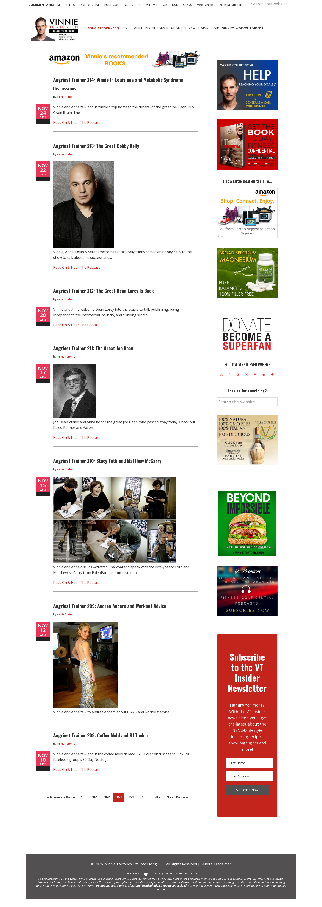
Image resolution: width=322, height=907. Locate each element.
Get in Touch (190, 881)
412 (158, 804)
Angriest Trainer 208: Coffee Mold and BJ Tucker (100, 743)
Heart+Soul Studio (172, 881)
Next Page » (177, 805)
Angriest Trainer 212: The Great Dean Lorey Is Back (103, 298)
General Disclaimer (215, 871)
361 (96, 804)
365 (143, 804)
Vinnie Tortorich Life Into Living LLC (134, 871)
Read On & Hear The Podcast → (78, 130)
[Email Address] (249, 784)
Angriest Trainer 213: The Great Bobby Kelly (96, 153)
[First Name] (249, 771)
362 (108, 804)
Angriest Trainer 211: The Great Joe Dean (93, 355)
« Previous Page (61, 805)
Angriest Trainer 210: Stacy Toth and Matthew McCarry (107, 468)
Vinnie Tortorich (56, 36)
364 (131, 804)
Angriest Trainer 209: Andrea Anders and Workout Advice (109, 613)
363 (120, 804)
